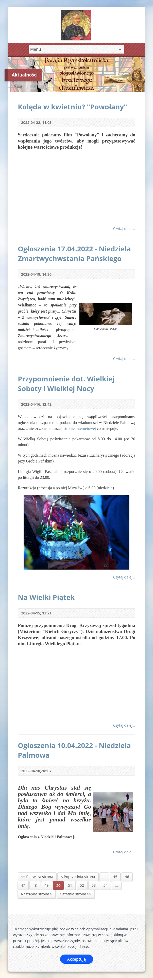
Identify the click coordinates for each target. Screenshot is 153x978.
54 (105, 885)
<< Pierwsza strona (37, 876)
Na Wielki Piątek (46, 597)
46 (127, 876)
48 (35, 885)
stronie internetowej (80, 428)
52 (82, 885)
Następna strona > (36, 894)
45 (115, 876)
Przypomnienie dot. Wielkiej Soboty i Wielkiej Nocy (66, 383)
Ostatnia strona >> (75, 894)
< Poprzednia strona (78, 876)
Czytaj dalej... (124, 228)
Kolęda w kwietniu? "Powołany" (72, 106)
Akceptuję (76, 959)
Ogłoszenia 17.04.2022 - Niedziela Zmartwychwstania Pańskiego (74, 253)
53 (94, 885)
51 (70, 885)
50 (58, 885)
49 (46, 885)
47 (23, 885)
